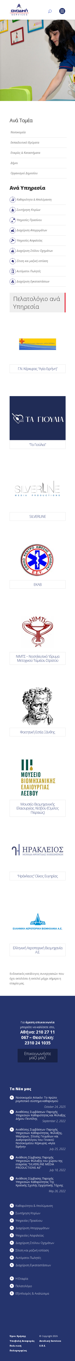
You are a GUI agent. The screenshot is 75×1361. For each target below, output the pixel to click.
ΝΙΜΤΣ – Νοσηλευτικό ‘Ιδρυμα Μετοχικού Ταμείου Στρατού (37, 658)
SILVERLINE (37, 516)
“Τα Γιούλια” (37, 444)
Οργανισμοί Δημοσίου (24, 173)
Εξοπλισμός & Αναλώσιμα (32, 1293)
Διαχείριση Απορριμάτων (32, 230)
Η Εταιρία (22, 1278)
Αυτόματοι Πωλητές (29, 271)
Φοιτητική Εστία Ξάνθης (37, 732)
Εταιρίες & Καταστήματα (25, 153)
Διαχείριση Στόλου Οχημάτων (35, 251)
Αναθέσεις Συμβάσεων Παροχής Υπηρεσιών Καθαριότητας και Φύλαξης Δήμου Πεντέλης (40, 1115)
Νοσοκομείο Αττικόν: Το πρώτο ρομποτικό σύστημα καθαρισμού (37, 1099)
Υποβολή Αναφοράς (22, 1340)
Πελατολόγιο (24, 1286)
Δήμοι (14, 163)
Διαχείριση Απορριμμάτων (32, 1228)
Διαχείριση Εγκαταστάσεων (33, 281)
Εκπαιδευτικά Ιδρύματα (25, 142)
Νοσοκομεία (18, 132)
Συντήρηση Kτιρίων (28, 1213)
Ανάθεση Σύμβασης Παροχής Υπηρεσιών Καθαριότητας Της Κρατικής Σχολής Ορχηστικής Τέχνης (39, 1181)
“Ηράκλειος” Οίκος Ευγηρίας (37, 876)
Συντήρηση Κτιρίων (28, 210)
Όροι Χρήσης (18, 1336)
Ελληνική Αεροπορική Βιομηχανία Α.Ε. (37, 949)
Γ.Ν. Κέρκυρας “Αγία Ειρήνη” (37, 368)
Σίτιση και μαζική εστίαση (32, 261)
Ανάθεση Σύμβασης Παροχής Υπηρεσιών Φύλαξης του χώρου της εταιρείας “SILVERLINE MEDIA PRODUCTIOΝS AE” (39, 1162)
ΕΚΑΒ (38, 584)
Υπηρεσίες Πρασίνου (29, 220)
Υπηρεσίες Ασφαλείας (29, 240)
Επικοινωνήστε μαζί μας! (37, 1055)
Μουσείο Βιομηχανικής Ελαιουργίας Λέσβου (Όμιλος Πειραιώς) (37, 808)
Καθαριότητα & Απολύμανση (34, 199)
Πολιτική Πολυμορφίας (18, 1348)
